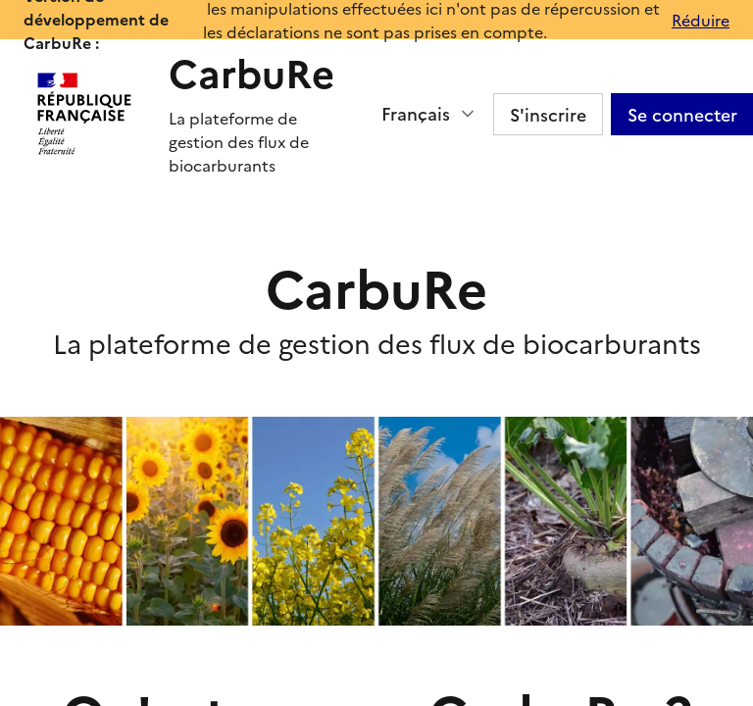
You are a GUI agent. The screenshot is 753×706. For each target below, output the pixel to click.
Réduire (700, 19)
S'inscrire (548, 114)
